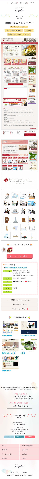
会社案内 (30, 454)
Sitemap (25, 472)
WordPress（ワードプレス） (19, 27)
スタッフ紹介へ (9, 436)
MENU (32, 3)
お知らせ (10, 458)
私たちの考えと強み (30, 445)
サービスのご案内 (10, 454)
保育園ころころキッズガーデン (20, 300)
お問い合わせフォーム (22, 406)
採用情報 (30, 436)
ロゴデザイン (28, 30)
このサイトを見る (17, 256)
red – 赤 (28, 281)
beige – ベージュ (19, 281)
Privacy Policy (15, 472)
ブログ (30, 458)
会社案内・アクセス (19, 436)
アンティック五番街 (18, 309)
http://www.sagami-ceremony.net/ (15, 268)
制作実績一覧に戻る (19, 304)
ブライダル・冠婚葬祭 (19, 278)
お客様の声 (30, 450)
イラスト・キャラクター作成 (14, 30)
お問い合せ (14, 3)
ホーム (10, 445)
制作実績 (10, 450)
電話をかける (23, 3)
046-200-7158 (24, 396)
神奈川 (15, 288)
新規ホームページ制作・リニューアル (19, 34)
